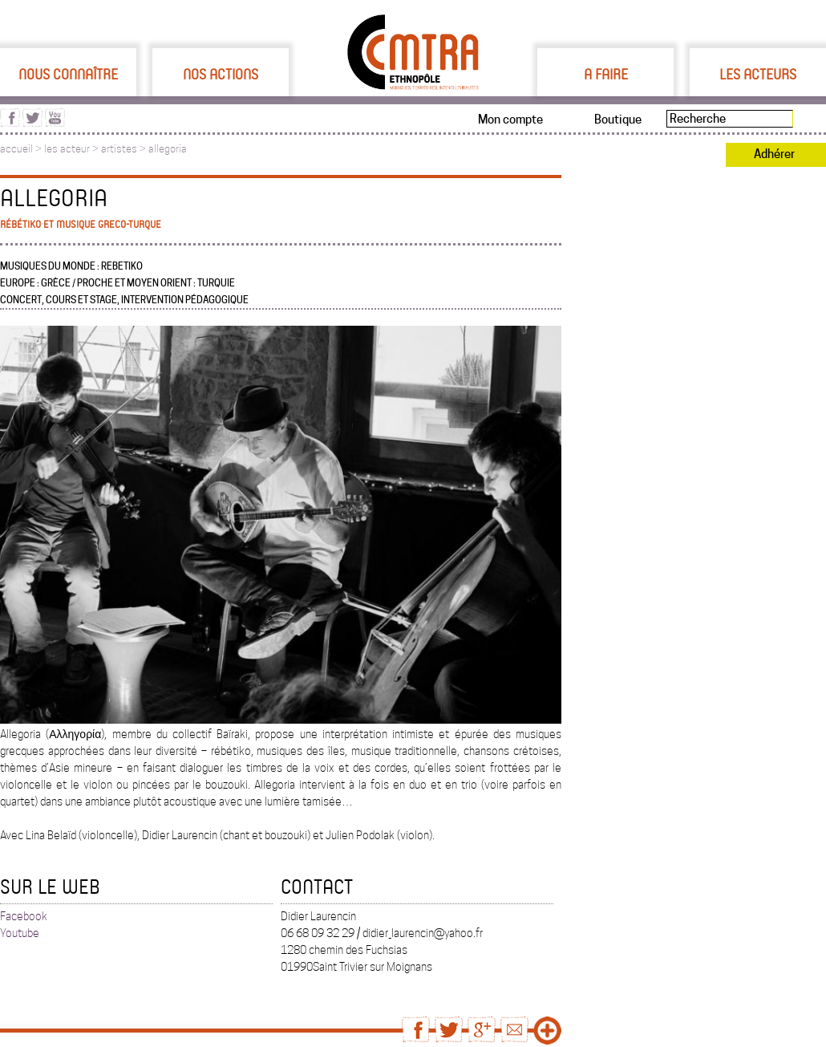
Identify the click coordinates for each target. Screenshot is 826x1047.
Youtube (19, 933)
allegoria (167, 149)
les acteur (67, 149)
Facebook (23, 916)
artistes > (124, 149)
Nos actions (220, 73)
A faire (606, 73)
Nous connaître (68, 73)
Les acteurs (757, 73)
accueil (16, 149)
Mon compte (510, 119)
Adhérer (774, 154)
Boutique (618, 119)
